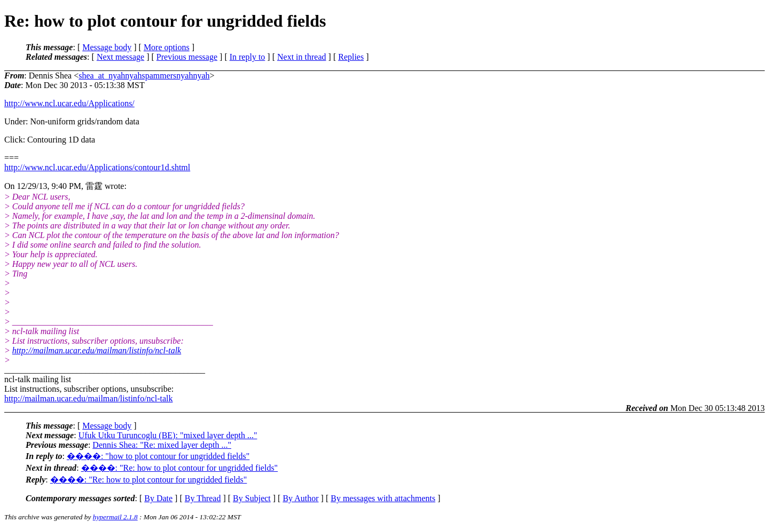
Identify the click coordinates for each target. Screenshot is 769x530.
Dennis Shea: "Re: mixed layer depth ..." (161, 444)
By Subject (252, 498)
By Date (158, 498)
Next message (120, 56)
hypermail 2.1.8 (115, 517)
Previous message (186, 56)
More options (167, 47)
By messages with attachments (383, 498)
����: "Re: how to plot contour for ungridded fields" (179, 467)
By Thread (203, 498)
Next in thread (301, 56)
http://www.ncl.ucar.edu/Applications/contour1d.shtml (97, 167)
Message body (106, 47)
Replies (351, 56)
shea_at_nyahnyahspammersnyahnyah (144, 75)
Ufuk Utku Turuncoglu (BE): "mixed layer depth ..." (168, 435)
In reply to (247, 56)
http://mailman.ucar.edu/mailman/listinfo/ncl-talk (96, 350)
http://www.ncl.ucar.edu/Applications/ (69, 103)
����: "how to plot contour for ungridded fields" (158, 456)
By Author (300, 498)
